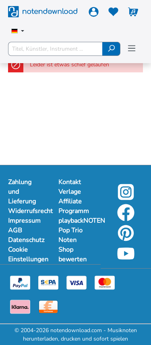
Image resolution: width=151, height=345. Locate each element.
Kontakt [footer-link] (69, 182)
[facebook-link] (126, 218)
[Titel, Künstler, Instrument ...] (55, 49)
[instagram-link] (126, 197)
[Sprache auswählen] (17, 32)
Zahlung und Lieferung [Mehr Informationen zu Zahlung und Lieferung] (22, 192)
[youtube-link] (126, 259)
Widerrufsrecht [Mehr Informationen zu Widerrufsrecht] (25, 211)
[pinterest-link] (126, 238)
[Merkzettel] (113, 13)
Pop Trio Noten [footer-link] (70, 235)
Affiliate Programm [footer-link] (73, 206)
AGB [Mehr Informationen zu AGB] (15, 230)
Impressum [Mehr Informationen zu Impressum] (24, 220)
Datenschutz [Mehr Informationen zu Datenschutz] (25, 240)
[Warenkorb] (133, 13)
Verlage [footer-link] (69, 191)
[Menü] (131, 48)
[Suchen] (111, 49)
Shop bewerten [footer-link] (72, 254)
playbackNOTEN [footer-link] (75, 220)
